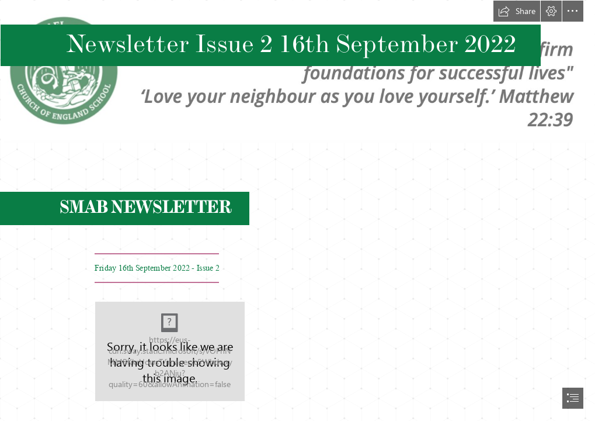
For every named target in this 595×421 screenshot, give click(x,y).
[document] (297, 210)
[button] (516, 11)
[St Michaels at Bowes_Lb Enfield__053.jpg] (170, 351)
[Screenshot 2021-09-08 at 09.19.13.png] (297, 71)
